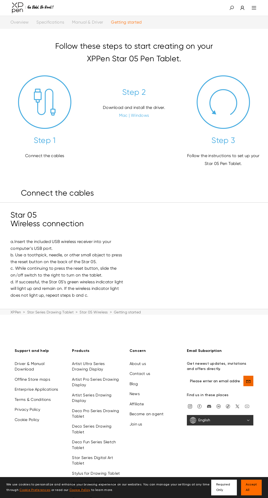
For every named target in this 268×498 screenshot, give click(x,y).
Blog (134, 376)
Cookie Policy (27, 412)
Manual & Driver (87, 22)
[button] (232, 8)
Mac (123, 115)
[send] (248, 373)
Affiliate (137, 396)
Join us (136, 416)
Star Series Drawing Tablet (50, 312)
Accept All (251, 487)
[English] (220, 412)
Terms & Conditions (33, 392)
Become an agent (147, 406)
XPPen (15, 312)
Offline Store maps (32, 371)
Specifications (50, 22)
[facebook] (199, 398)
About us (138, 356)
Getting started (126, 22)
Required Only (223, 487)
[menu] (250, 8)
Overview (19, 22)
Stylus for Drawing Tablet (96, 465)
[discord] (209, 398)
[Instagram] (190, 398)
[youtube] (247, 398)
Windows (140, 115)
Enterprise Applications (36, 381)
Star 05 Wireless (94, 312)
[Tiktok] (228, 398)
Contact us (140, 366)
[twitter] (237, 398)
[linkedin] (218, 398)
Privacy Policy (27, 402)
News (135, 386)
